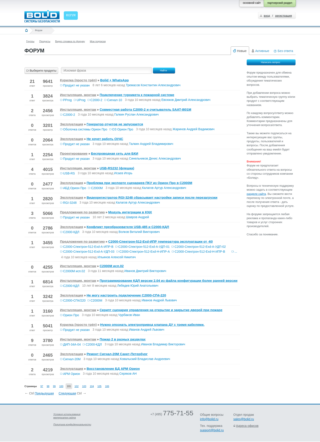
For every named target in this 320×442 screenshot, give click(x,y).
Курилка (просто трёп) (78, 80)
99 (54, 386)
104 (92, 386)
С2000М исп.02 (112, 266)
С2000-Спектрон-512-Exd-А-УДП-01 (144, 246)
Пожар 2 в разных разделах (123, 339)
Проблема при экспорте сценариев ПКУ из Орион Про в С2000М (139, 183)
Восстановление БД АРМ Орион (113, 368)
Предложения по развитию (82, 212)
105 (99, 386)
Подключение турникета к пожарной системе (137, 95)
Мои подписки (98, 41)
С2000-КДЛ (71, 232)
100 (61, 386)
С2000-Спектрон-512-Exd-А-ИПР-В (88, 246)
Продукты (44, 41)
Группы (30, 41)
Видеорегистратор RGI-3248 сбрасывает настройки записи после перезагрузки (152, 197)
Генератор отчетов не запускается (115, 124)
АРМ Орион (71, 374)
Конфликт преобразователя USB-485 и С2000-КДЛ (128, 227)
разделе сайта (256, 194)
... (235, 251)
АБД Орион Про (74, 188)
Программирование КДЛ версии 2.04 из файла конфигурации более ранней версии (168, 280)
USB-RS (69, 173)
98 (48, 386)
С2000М (97, 188)
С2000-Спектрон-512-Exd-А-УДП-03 (88, 251)
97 (41, 386)
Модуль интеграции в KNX (130, 212)
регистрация (283, 15)
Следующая (67, 393)
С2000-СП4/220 (74, 300)
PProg (67, 100)
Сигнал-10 (114, 100)
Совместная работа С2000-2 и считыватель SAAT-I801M (145, 109)
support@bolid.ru (212, 430)
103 (84, 386)
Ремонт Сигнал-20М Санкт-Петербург (117, 354)
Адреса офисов (247, 426)
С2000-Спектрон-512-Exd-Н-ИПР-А (144, 251)
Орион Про (71, 315)
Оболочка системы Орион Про (85, 129)
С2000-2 (96, 100)
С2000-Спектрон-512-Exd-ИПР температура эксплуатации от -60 (160, 241)
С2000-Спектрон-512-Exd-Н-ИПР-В (200, 251)
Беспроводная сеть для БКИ (114, 153)
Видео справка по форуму (70, 41)
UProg (81, 100)
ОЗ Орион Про (122, 129)
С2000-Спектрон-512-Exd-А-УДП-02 (200, 246)
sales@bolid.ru (243, 419)
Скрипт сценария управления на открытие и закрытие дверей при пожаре (161, 310)
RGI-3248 (70, 202)
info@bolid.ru (209, 419)
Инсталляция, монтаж (78, 95)
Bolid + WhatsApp (114, 80)
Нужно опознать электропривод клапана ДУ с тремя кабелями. (152, 324)
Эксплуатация (71, 124)
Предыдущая (44, 393)
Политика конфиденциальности (72, 424)
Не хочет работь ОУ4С (105, 139)
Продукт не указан (76, 85)
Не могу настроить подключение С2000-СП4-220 (126, 295)
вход (267, 15)
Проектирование (74, 153)
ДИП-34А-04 (72, 344)
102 (76, 386)
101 (69, 386)
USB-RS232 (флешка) (117, 168)
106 (107, 386)
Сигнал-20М (72, 359)
